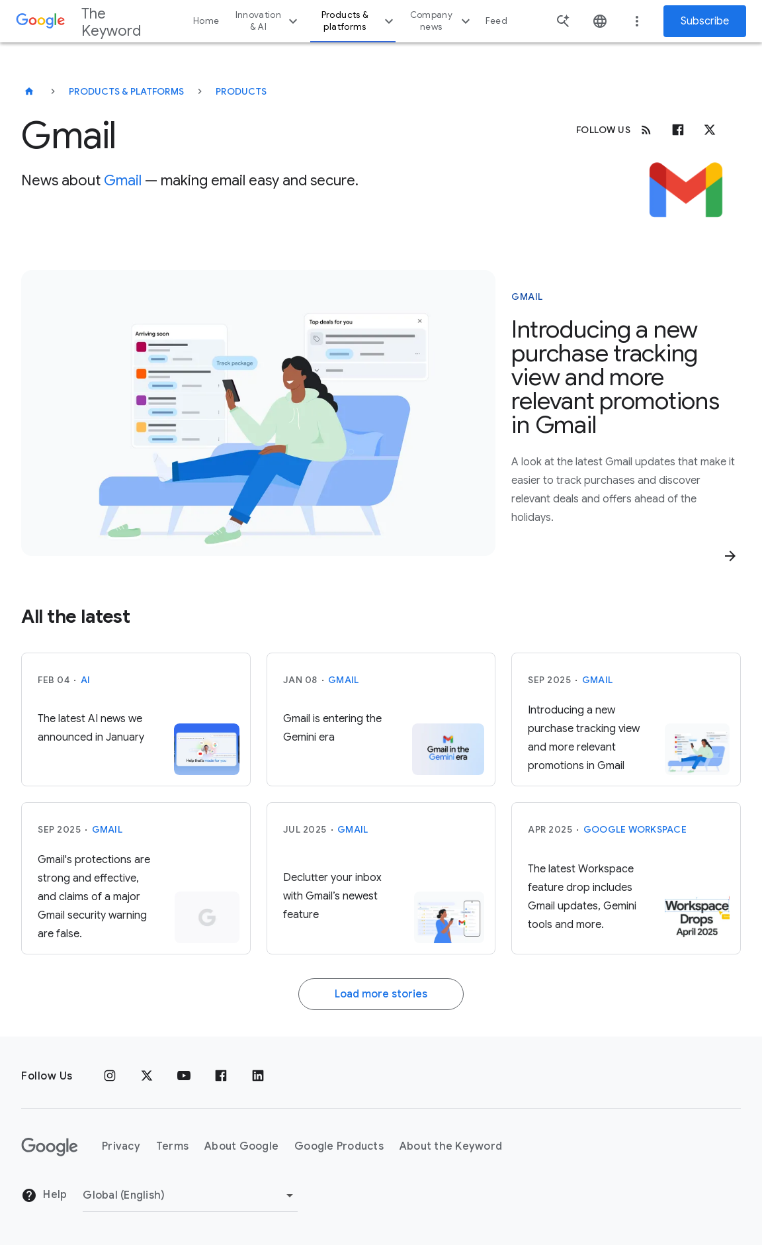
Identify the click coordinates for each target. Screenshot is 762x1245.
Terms (172, 1146)
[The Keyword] (29, 91)
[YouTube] (184, 1076)
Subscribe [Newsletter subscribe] (705, 21)
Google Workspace (635, 829)
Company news (442, 20)
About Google (241, 1146)
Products (241, 91)
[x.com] (710, 130)
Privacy (121, 1146)
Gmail (123, 180)
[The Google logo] (49, 1147)
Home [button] (206, 20)
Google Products (339, 1146)
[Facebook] (678, 130)
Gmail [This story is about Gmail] (527, 296)
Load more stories (381, 994)
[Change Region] (190, 1195)
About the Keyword (451, 1146)
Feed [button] (496, 20)
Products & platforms (359, 20)
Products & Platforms (126, 91)
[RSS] (646, 130)
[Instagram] (110, 1076)
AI (86, 680)
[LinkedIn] (258, 1076)
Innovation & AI (268, 20)
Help (44, 1195)
